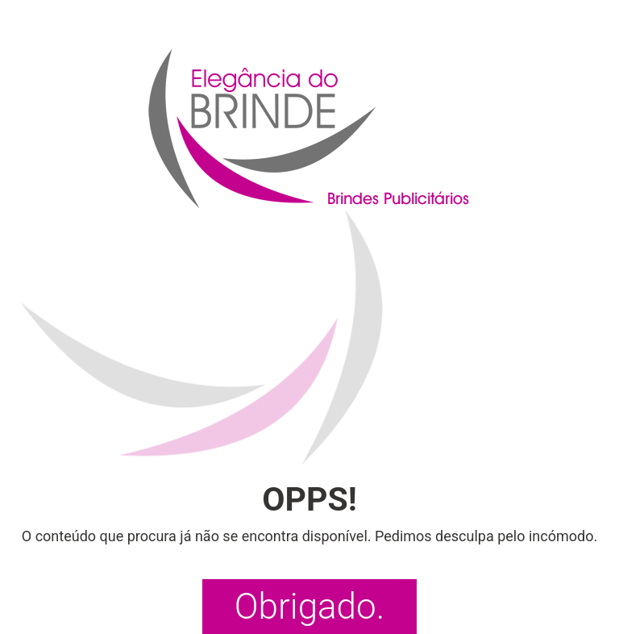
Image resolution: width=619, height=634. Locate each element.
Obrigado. (309, 607)
